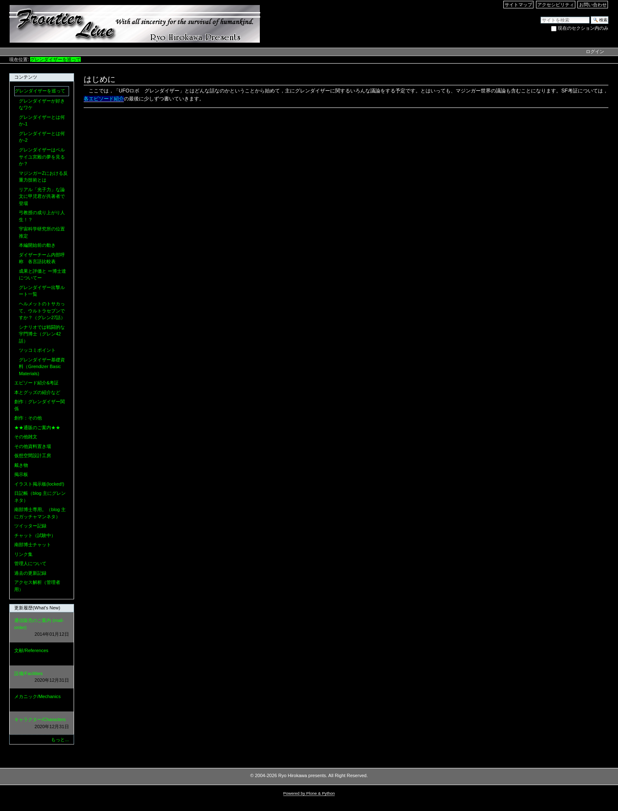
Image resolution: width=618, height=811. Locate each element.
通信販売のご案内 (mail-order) (41, 628)
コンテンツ (25, 76)
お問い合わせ (593, 4)
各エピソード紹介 (104, 99)
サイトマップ (518, 4)
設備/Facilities (41, 677)
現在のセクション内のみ (583, 28)
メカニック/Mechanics (41, 700)
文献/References (41, 654)
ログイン (595, 51)
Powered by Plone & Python (309, 793)
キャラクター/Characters (41, 723)
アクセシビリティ (555, 4)
